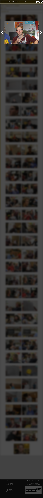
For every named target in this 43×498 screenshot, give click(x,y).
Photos (9, 1)
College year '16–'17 (16, 1)
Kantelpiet (23, 1)
